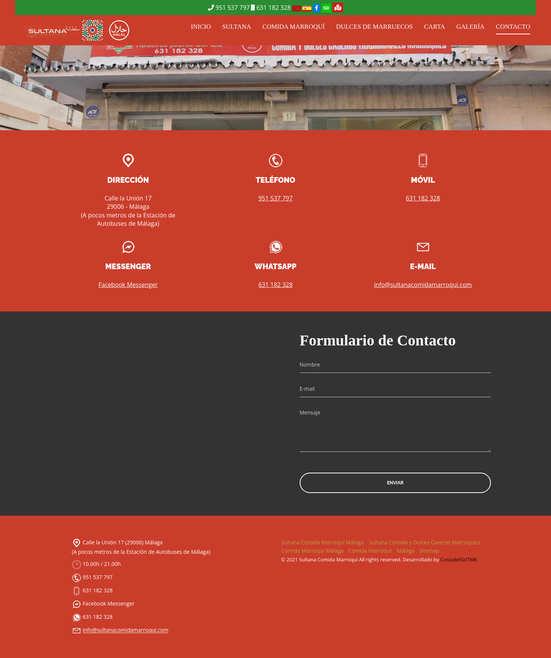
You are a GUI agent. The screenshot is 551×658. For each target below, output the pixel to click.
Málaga (406, 550)
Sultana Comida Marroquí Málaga (322, 542)
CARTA (434, 26)
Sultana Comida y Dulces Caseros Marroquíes (424, 542)
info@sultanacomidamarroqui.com (423, 284)
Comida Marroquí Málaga (312, 550)
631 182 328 (271, 7)
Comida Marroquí (370, 550)
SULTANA (236, 26)
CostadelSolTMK (458, 559)
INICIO (201, 26)
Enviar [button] (395, 482)
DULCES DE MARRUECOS (374, 26)
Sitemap (429, 550)
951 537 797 (229, 7)
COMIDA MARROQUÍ (293, 26)
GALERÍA (471, 26)
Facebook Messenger (128, 284)
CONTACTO (513, 26)
